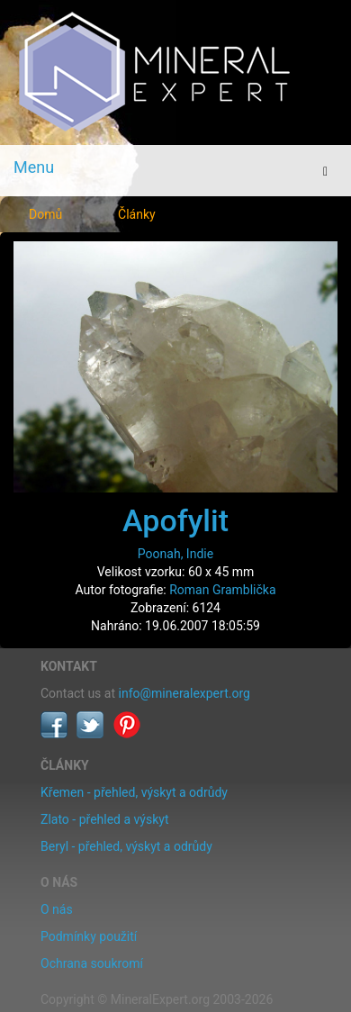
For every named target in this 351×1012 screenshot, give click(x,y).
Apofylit (175, 520)
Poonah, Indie (175, 554)
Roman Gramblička (222, 590)
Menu (34, 167)
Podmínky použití (88, 936)
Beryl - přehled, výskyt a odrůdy (126, 846)
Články (137, 214)
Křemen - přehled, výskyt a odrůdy (134, 792)
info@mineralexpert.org (184, 693)
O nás (56, 909)
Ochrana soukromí (91, 963)
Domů (45, 214)
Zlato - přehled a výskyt (104, 819)
